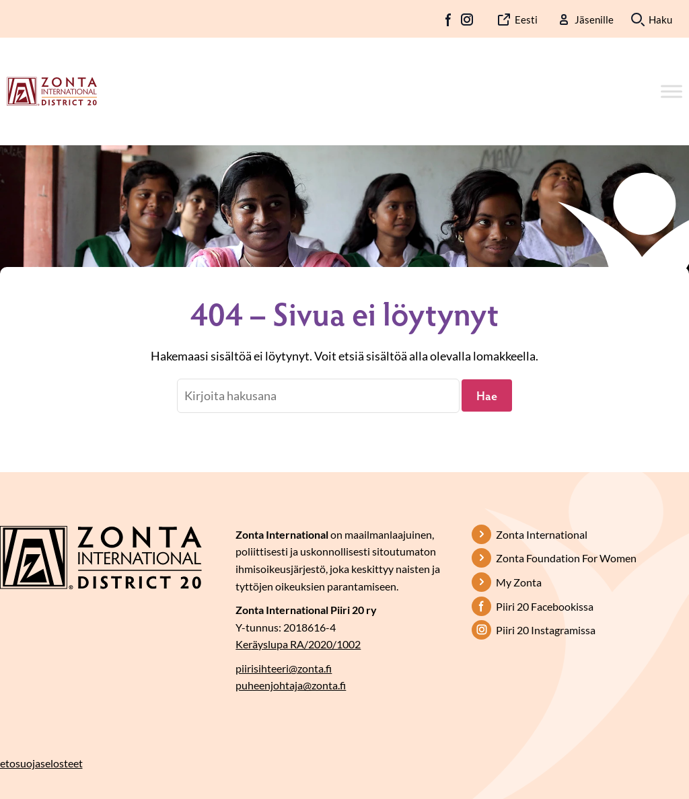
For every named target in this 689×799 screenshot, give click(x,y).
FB (449, 19)
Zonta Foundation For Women (566, 557)
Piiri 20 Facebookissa (544, 606)
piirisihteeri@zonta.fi (283, 668)
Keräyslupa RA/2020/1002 (298, 644)
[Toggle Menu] (671, 91)
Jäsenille (594, 19)
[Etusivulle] (52, 90)
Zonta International (541, 534)
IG (467, 19)
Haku (660, 19)
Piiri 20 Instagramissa (545, 629)
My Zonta (519, 582)
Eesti (526, 19)
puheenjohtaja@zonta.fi (290, 685)
